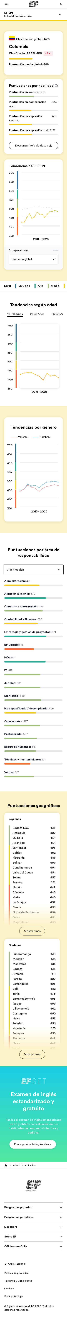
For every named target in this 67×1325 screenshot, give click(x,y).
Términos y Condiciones (18, 1280)
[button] (6, 4)
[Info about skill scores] (56, 86)
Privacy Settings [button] (13, 1296)
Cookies (9, 1288)
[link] (18, 14)
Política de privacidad (16, 1273)
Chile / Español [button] (15, 1263)
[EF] (33, 4)
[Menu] (60, 14)
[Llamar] (61, 4)
